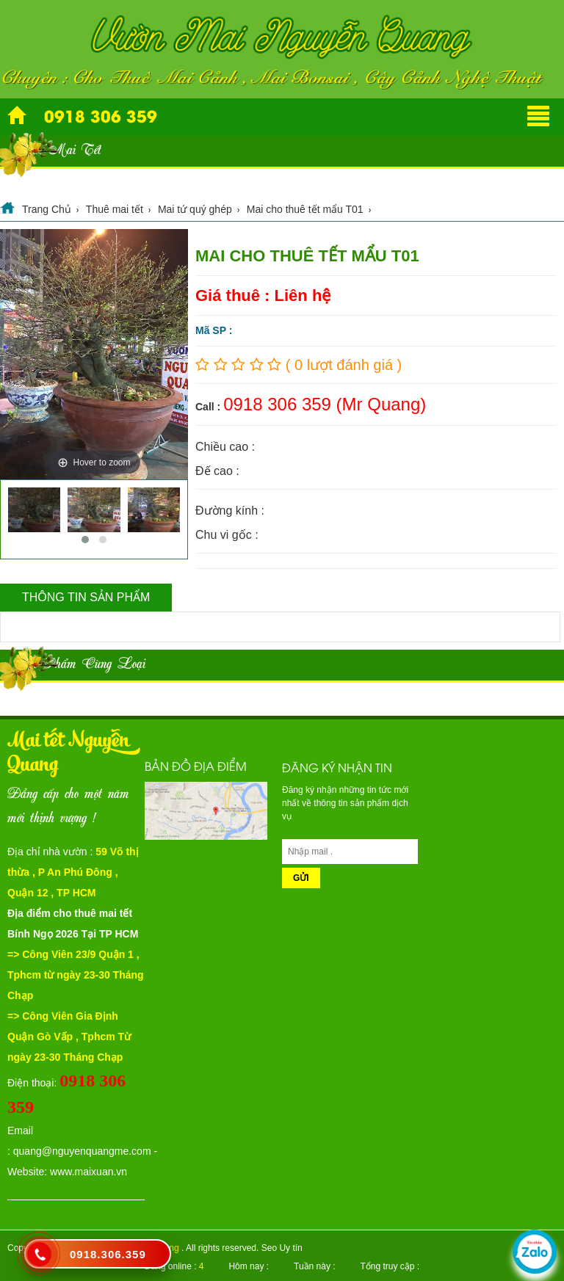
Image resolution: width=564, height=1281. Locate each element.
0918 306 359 (100, 115)
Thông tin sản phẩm (86, 597)
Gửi (301, 878)
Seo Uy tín (282, 1248)
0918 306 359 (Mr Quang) (324, 404)
